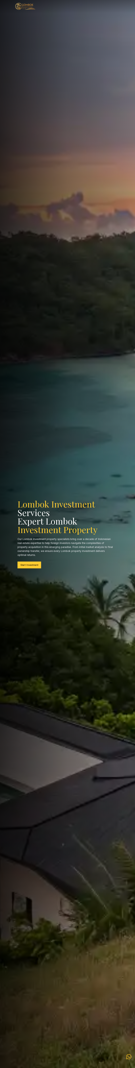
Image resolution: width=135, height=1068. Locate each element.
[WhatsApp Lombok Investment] (128, 1056)
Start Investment (29, 565)
